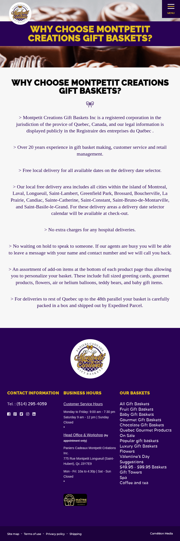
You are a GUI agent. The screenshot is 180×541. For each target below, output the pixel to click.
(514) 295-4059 (32, 403)
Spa (123, 477)
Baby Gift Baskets (137, 414)
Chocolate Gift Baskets (142, 424)
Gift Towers (131, 472)
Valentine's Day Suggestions (135, 459)
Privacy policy (55, 534)
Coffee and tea (134, 482)
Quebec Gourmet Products (146, 430)
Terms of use (32, 534)
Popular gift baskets (139, 440)
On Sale (127, 435)
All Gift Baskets (134, 403)
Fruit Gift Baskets (136, 409)
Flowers (127, 451)
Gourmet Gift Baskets (140, 419)
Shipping (75, 534)
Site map (13, 534)
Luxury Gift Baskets (139, 446)
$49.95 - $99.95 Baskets (143, 467)
